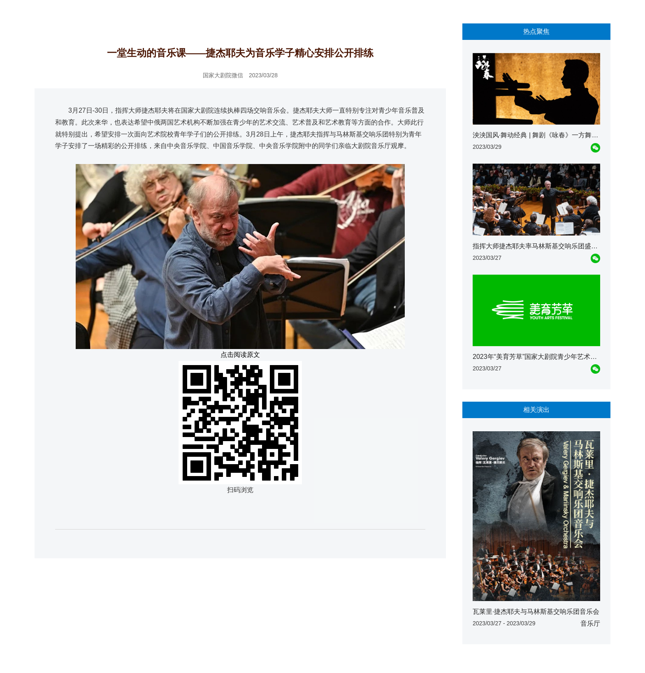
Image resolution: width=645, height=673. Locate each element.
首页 (45, 12)
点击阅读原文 (240, 354)
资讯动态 (68, 12)
